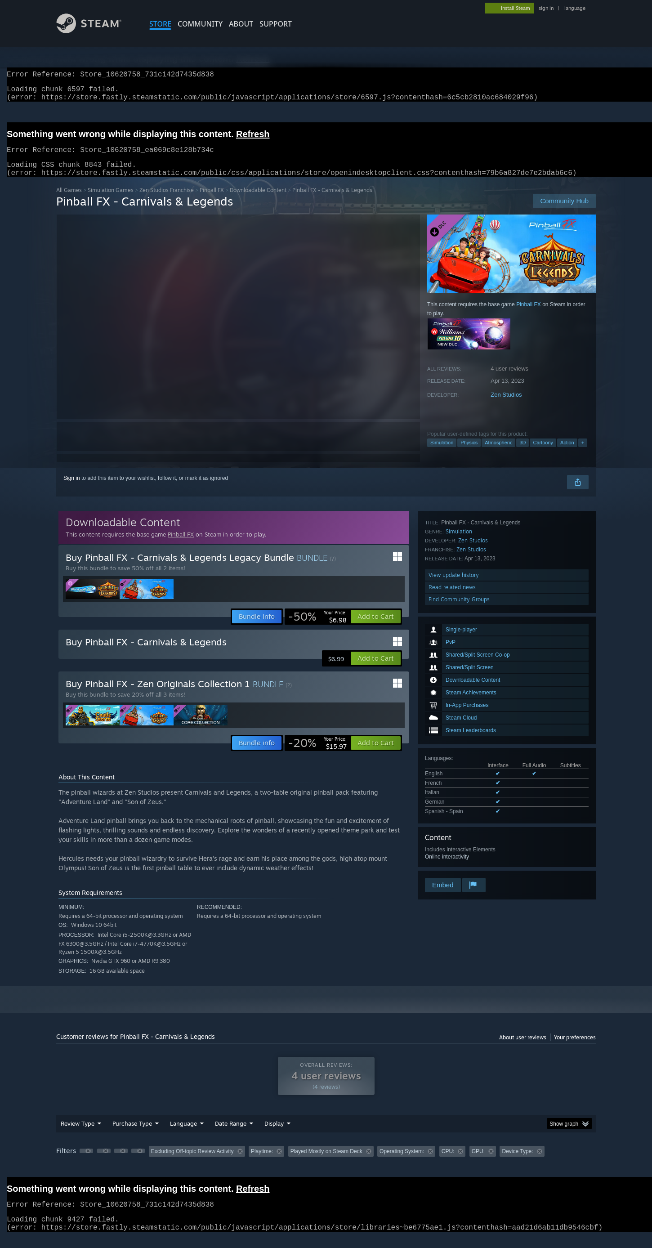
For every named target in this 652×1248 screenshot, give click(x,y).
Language (183, 1134)
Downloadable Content (258, 200)
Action (567, 453)
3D (522, 453)
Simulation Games (111, 200)
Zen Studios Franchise (166, 200)
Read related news (452, 852)
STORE (160, 24)
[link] (317, 627)
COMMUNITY (200, 24)
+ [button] (582, 453)
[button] (375, 627)
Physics (469, 453)
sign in (546, 8)
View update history (454, 839)
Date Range (230, 1134)
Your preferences (575, 1048)
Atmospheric (498, 453)
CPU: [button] (448, 1162)
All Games (69, 200)
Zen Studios (506, 405)
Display (274, 1134)
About (241, 24)
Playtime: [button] (262, 1162)
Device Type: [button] (517, 1162)
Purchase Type (132, 1134)
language (574, 8)
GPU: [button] (478, 1162)
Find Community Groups (459, 864)
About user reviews (522, 1048)
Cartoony (543, 453)
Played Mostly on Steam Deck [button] (326, 1162)
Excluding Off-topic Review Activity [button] (192, 1162)
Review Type (77, 1134)
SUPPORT (275, 24)
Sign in (71, 489)
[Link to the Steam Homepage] (95, 31)
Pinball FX (212, 200)
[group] (326, 1163)
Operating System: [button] (402, 1162)
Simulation (441, 453)
